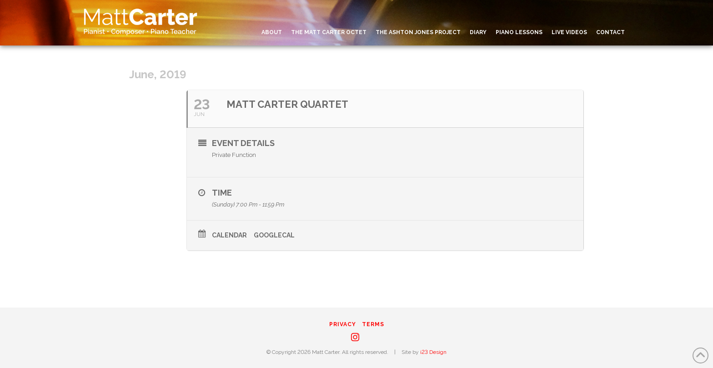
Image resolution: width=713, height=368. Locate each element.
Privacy (342, 324)
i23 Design (433, 352)
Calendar (229, 235)
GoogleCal (274, 235)
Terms (373, 324)
